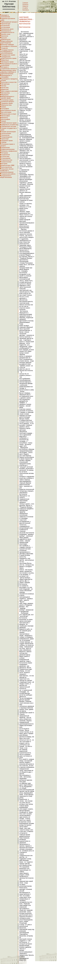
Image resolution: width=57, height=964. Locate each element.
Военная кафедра (7, 44)
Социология (5, 154)
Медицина (4, 94)
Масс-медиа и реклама (9, 91)
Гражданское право (8, 55)
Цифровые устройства (9, 124)
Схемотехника (6, 162)
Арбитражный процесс (9, 22)
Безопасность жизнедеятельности (7, 31)
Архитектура (5, 23)
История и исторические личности (8, 67)
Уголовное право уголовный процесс (7, 100)
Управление (5, 147)
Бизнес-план (5, 34)
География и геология (9, 46)
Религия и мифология (9, 151)
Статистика (5, 156)
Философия (5, 116)
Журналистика (6, 105)
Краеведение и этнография (6, 76)
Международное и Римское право (7, 97)
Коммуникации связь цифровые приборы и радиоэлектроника (8, 72)
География (5, 108)
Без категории (6, 112)
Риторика (4, 153)
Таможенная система (8, 126)
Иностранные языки (8, 110)
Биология (4, 36)
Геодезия (4, 48)
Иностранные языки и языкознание (8, 64)
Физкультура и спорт (8, 114)
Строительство (6, 160)
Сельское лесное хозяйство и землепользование (6, 170)
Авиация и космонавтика (5, 15)
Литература (5, 84)
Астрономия (5, 27)
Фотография (5, 119)
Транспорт (5, 139)
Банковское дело (7, 29)
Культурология (6, 167)
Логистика (5, 87)
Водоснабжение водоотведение (6, 42)
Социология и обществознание (6, 176)
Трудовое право (7, 103)
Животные (5, 60)
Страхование (5, 158)
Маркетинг (5, 89)
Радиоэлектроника (8, 149)
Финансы (4, 117)
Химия (3, 107)
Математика (5, 93)
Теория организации (8, 131)
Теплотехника (6, 133)
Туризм (3, 142)
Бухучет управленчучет (5, 38)
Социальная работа (8, 174)
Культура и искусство (9, 82)
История (4, 163)
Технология (5, 135)
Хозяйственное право (9, 123)
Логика (3, 86)
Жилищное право (7, 62)
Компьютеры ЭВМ (7, 165)
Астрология (5, 25)
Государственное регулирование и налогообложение (7, 51)
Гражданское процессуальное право (8, 57)
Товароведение (6, 137)
